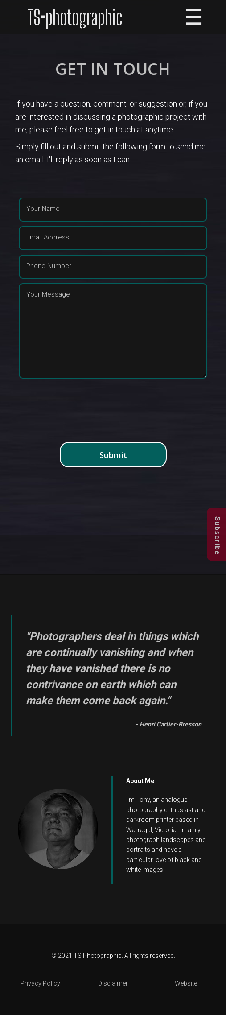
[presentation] (113, 411)
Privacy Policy (40, 983)
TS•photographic (75, 17)
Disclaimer (113, 983)
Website (186, 983)
